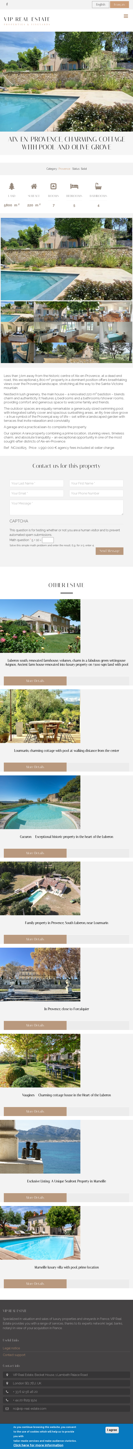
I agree (112, 1431)
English (100, 4)
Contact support (14, 1355)
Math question (20, 540)
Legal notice (11, 1348)
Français (119, 4)
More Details (35, 681)
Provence (64, 168)
